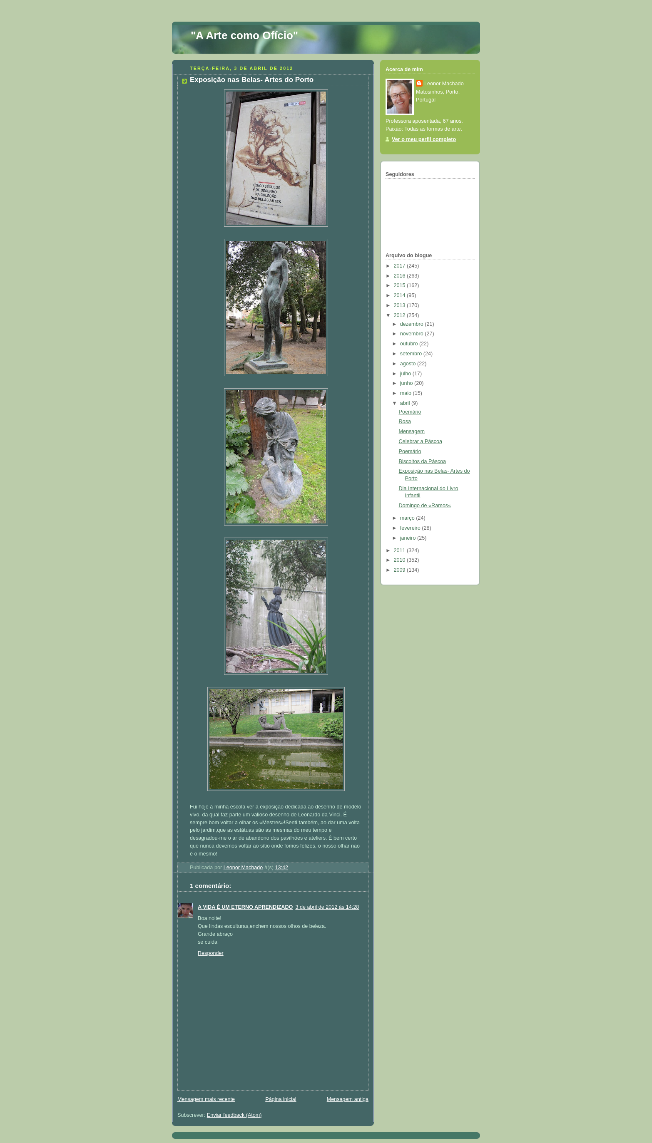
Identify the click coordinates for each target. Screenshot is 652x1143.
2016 (400, 276)
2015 (400, 285)
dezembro (412, 324)
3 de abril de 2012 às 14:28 (327, 907)
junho (407, 383)
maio (406, 393)
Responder (211, 953)
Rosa (405, 421)
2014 (400, 295)
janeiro (408, 538)
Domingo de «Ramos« (425, 505)
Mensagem (412, 431)
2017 (400, 266)
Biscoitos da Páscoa (422, 461)
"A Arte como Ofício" (244, 35)
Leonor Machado (444, 84)
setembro (411, 354)
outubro (409, 344)
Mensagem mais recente (206, 1099)
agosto (408, 364)
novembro (412, 334)
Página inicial (280, 1099)
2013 (400, 305)
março (408, 518)
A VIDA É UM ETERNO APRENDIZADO (245, 907)
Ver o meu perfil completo (424, 139)
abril (405, 403)
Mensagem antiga (347, 1099)
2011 (400, 550)
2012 (400, 315)
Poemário (410, 412)
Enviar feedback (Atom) (234, 1115)
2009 (400, 570)
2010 (400, 560)
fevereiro (411, 528)
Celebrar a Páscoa (420, 441)
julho (406, 374)
